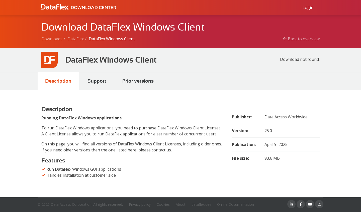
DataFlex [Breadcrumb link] (75, 39)
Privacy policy (140, 204)
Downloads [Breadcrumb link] (51, 39)
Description (58, 81)
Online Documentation (235, 204)
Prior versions (138, 81)
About (181, 204)
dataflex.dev (201, 204)
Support (96, 81)
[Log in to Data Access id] (308, 8)
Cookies (163, 204)
